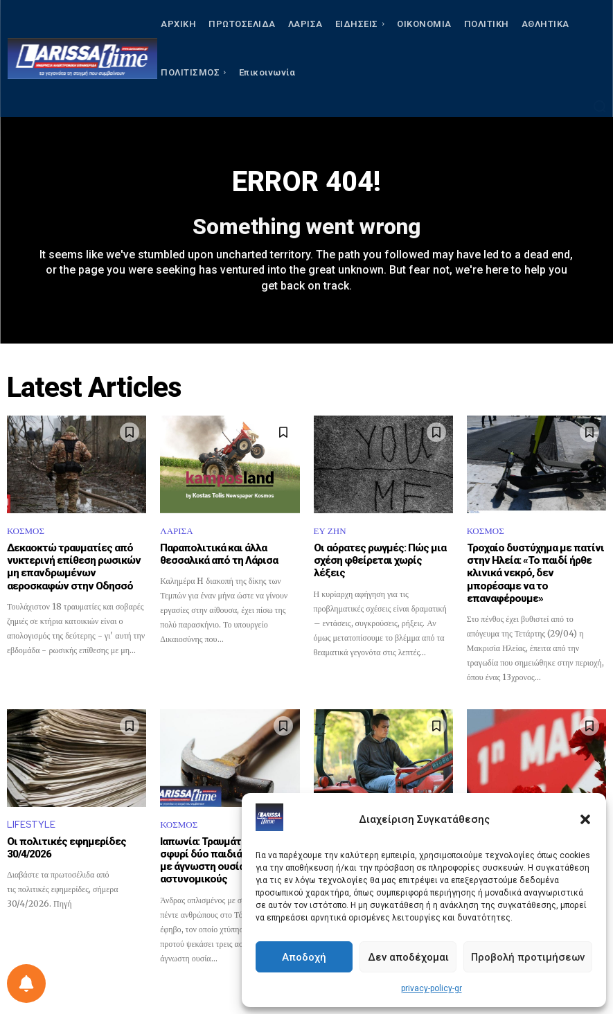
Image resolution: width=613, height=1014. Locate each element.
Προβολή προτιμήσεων (528, 957)
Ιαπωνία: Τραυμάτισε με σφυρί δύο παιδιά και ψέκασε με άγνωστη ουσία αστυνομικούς (227, 841)
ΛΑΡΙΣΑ (176, 531)
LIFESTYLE (31, 811)
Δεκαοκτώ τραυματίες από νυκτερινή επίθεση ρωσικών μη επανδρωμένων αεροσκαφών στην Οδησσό (70, 567)
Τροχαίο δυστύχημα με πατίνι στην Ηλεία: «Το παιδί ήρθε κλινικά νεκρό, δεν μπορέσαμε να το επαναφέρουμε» (534, 567)
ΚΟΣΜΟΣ (25, 531)
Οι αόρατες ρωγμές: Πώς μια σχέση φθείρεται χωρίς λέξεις (383, 554)
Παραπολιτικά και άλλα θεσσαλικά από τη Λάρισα (217, 554)
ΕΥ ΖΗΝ (330, 531)
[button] (585, 819)
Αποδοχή (304, 957)
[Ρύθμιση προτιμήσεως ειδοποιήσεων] (26, 983)
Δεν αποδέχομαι (408, 957)
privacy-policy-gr (431, 988)
